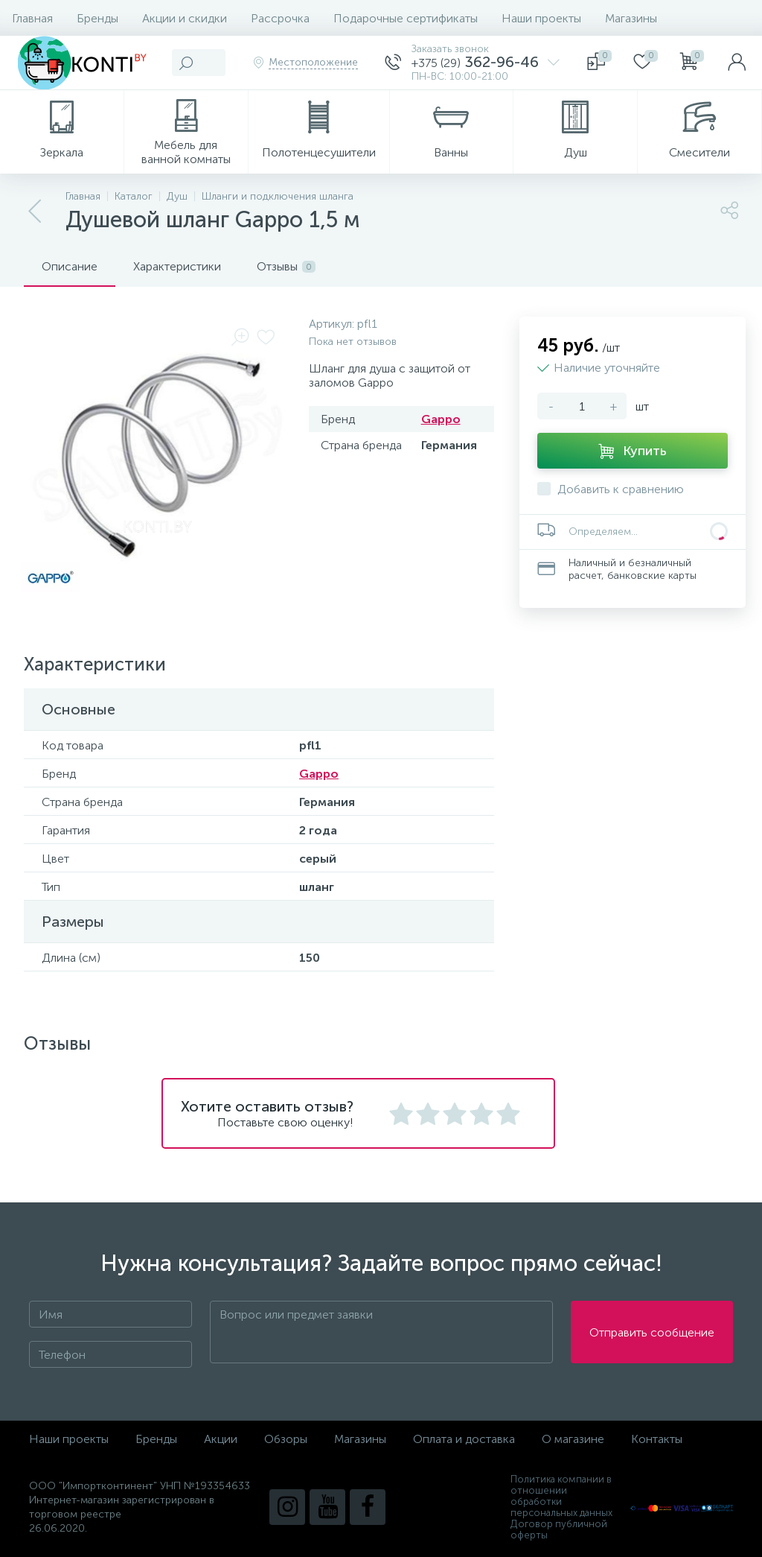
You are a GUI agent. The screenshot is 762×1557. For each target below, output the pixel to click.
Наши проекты (541, 18)
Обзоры (285, 1439)
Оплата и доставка (464, 1439)
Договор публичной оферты (558, 1529)
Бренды (97, 18)
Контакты (656, 1439)
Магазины (631, 18)
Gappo (441, 419)
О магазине (573, 1439)
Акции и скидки (184, 18)
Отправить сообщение (651, 1332)
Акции (220, 1439)
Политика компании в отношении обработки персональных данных (561, 1496)
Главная (32, 18)
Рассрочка (280, 18)
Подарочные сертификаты (405, 18)
